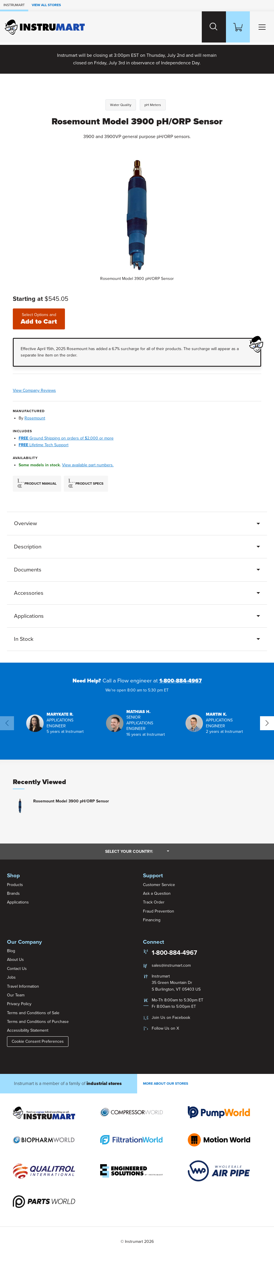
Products (15, 884)
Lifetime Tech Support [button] (43, 444)
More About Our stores (165, 1083)
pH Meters (152, 105)
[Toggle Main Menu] (261, 27)
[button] (57, 723)
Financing (151, 920)
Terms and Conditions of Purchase (38, 1021)
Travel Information (23, 986)
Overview (25, 523)
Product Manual (36, 484)
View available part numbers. (88, 465)
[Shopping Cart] (235, 27)
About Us (15, 959)
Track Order (154, 902)
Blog (11, 950)
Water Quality (120, 105)
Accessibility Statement (27, 1030)
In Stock (23, 639)
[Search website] (210, 27)
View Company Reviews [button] (52, 390)
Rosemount (34, 418)
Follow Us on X (165, 1028)
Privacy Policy (19, 1004)
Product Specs (85, 484)
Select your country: (137, 851)
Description (27, 547)
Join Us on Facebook (171, 1017)
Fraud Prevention (158, 911)
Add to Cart (39, 319)
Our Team (15, 995)
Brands (13, 893)
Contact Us (17, 968)
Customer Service (159, 884)
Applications (29, 616)
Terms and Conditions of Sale (33, 1012)
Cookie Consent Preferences (38, 1041)
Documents (27, 570)
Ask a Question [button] (157, 893)
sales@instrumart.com (171, 965)
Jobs (11, 977)
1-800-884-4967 (180, 680)
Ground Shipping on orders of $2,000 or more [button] (66, 438)
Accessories (28, 593)
